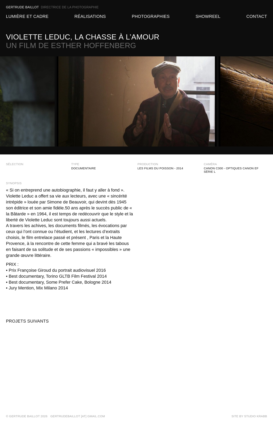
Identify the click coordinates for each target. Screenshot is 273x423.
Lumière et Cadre (27, 16)
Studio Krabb (255, 416)
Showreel (208, 16)
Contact (256, 16)
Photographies (151, 16)
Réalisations (90, 16)
